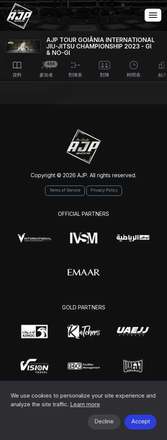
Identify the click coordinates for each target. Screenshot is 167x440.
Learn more (85, 404)
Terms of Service (64, 190)
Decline (104, 421)
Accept (140, 421)
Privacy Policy (104, 190)
